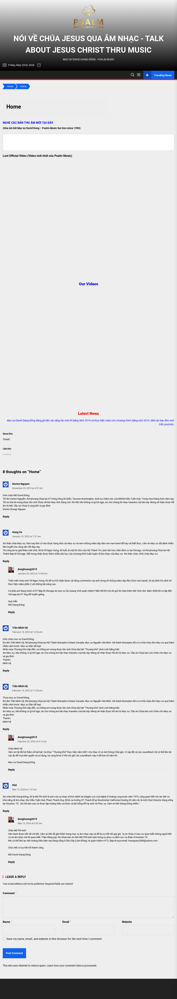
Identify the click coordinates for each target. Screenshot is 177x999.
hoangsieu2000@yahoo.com (142, 840)
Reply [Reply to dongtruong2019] (11, 612)
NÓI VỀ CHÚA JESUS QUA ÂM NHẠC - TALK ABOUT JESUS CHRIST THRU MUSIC (88, 44)
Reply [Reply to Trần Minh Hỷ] (6, 670)
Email (66, 922)
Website (127, 922)
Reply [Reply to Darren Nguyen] (6, 516)
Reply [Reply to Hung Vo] (6, 561)
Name (7, 922)
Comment (10, 893)
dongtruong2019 (27, 569)
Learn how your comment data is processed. (72, 965)
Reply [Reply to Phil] (6, 811)
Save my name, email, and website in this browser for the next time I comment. (54, 939)
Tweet (6, 439)
